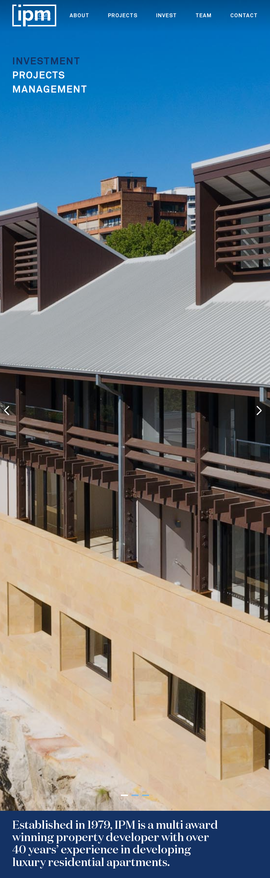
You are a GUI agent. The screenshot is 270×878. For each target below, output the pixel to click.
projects (122, 15)
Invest (166, 15)
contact (244, 15)
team (203, 15)
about (79, 15)
